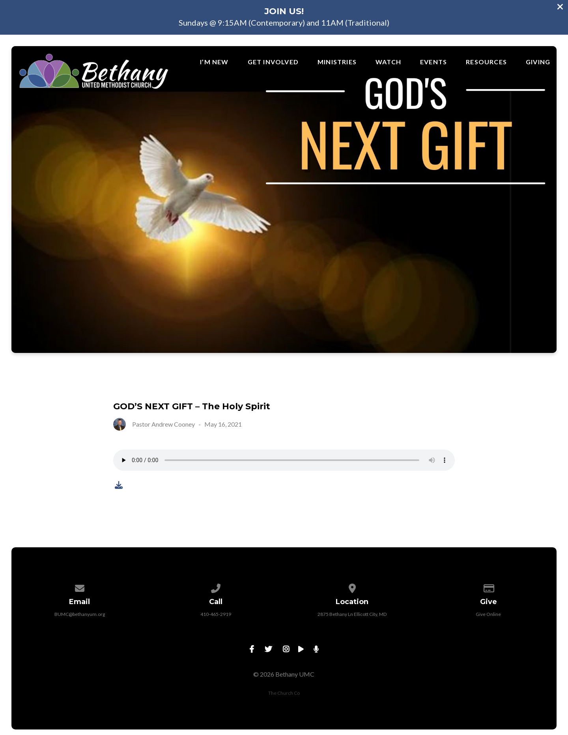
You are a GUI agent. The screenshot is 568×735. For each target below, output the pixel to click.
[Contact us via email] (79, 587)
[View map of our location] (352, 587)
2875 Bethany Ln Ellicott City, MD (352, 614)
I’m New (214, 62)
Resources (486, 62)
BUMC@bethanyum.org (79, 614)
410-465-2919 (215, 614)
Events (433, 62)
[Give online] (488, 587)
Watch (388, 62)
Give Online (488, 614)
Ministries (337, 62)
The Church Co (284, 693)
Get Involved (273, 62)
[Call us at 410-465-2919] (215, 587)
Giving (538, 62)
